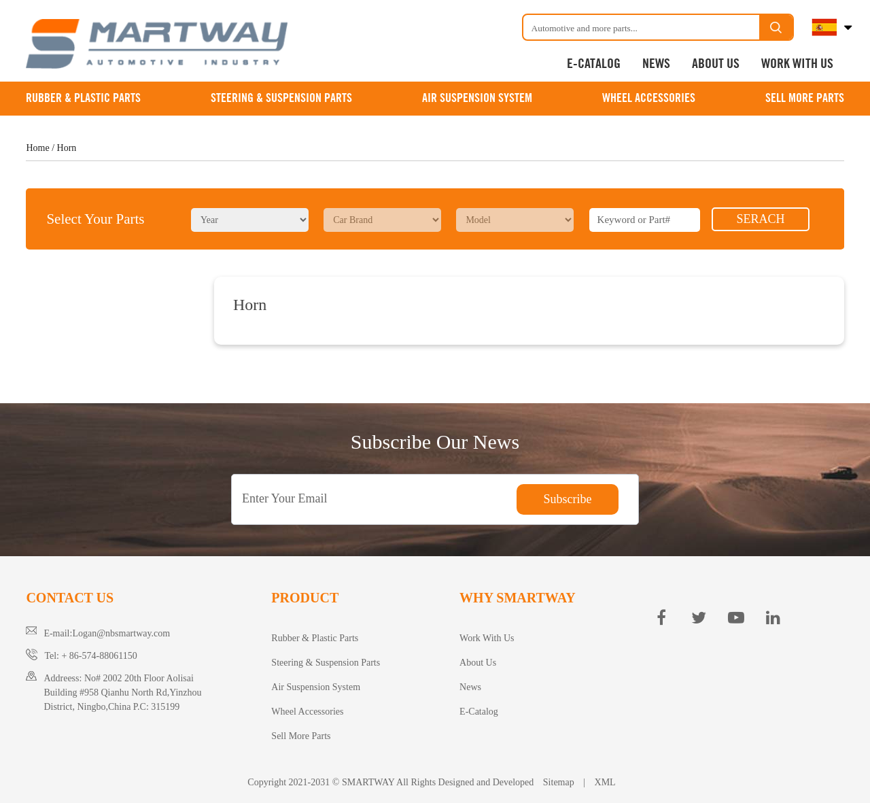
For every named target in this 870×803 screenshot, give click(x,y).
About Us (716, 64)
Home (37, 148)
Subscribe (568, 499)
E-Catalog (594, 64)
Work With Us (797, 64)
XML (605, 782)
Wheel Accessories (648, 98)
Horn (67, 148)
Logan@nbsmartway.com (121, 633)
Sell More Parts (804, 98)
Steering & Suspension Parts (281, 98)
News (656, 64)
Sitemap (558, 782)
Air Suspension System (477, 98)
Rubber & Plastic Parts (83, 98)
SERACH (760, 219)
